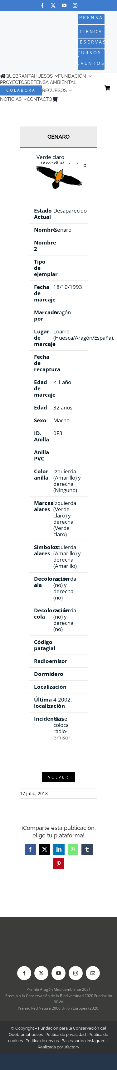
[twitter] (53, 5)
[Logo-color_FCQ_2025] (20, 37)
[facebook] (42, 5)
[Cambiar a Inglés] (69, 99)
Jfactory (71, 1047)
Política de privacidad (66, 1034)
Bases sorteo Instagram (83, 1040)
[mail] (93, 973)
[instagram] (75, 5)
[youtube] (64, 5)
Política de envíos (42, 1040)
